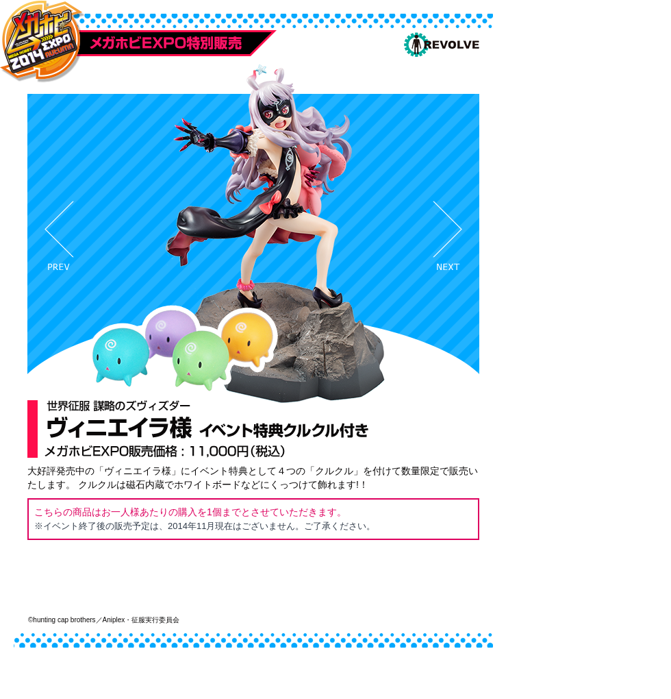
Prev (59, 235)
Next (447, 235)
